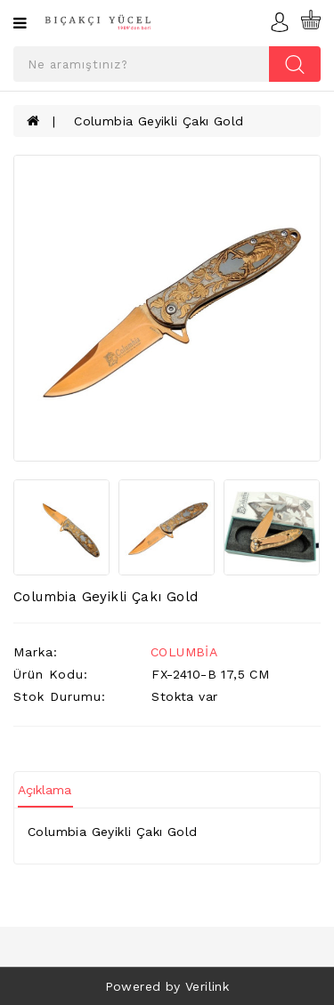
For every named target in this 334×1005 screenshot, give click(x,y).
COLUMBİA (184, 652)
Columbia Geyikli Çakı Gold (158, 121)
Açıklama (44, 790)
